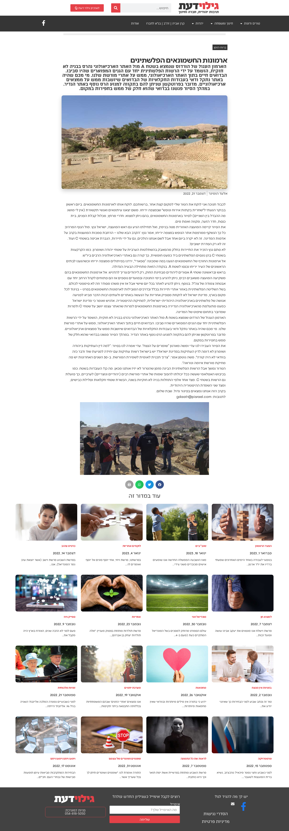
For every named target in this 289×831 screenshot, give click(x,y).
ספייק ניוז (69, 616)
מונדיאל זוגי (199, 616)
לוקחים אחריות (132, 545)
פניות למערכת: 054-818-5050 (75, 812)
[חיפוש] (115, 8)
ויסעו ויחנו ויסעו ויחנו (62, 758)
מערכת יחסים (132, 687)
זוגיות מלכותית (66, 687)
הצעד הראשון (263, 545)
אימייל (175, 804)
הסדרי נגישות (215, 813)
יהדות (197, 23)
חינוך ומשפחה (222, 23)
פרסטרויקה (265, 758)
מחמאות (201, 687)
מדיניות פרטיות (215, 821)
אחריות (136, 616)
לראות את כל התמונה (193, 758)
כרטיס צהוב (68, 545)
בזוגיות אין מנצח (262, 687)
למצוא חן (266, 616)
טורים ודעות (250, 23)
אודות (135, 23)
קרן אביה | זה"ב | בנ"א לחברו (165, 23)
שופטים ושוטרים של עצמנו (125, 758)
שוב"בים (200, 545)
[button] (160, 484)
